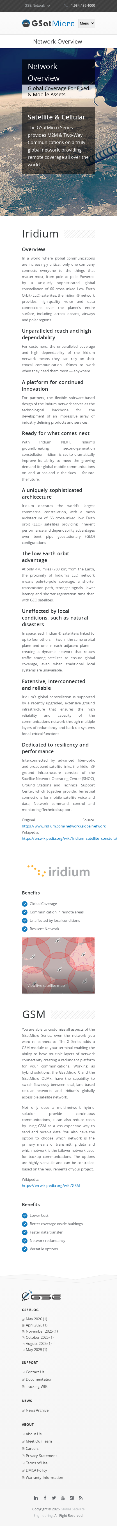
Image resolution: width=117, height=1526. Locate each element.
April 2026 (34, 1325)
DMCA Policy (36, 1470)
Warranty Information (44, 1477)
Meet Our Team (39, 1441)
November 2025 (39, 1331)
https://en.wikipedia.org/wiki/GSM (51, 1185)
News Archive (37, 1410)
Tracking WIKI (37, 1386)
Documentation (39, 1379)
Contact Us (35, 1372)
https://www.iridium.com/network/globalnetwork (64, 826)
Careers (32, 1448)
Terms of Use (37, 1463)
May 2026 (34, 1319)
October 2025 (37, 1337)
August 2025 (36, 1343)
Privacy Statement (41, 1455)
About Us (34, 1434)
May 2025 (34, 1349)
